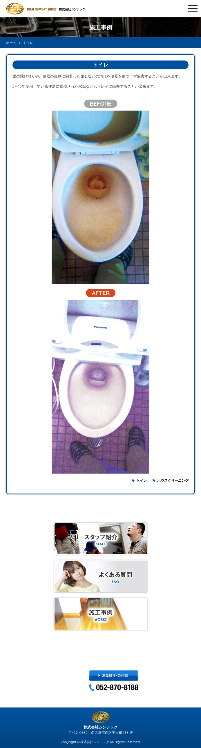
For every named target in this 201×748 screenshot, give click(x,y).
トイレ (141, 480)
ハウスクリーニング (173, 480)
